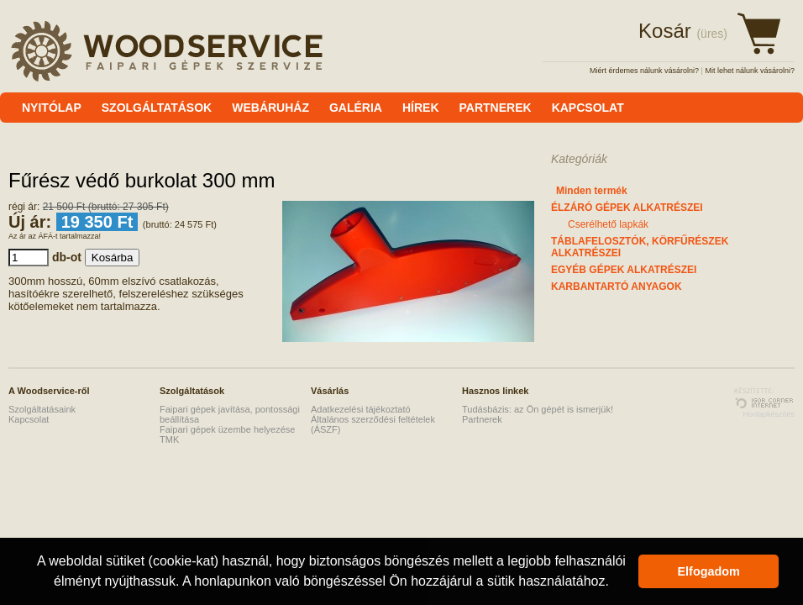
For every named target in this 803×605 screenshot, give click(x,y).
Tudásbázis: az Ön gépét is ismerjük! (537, 409)
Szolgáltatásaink (42, 409)
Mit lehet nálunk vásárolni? (750, 70)
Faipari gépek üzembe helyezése (227, 429)
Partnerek (482, 419)
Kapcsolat (28, 419)
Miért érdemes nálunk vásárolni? (644, 70)
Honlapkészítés (769, 414)
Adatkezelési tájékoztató (361, 409)
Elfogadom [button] (709, 571)
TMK (169, 439)
